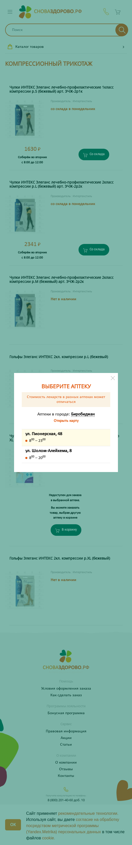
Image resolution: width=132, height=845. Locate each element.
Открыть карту (66, 421)
